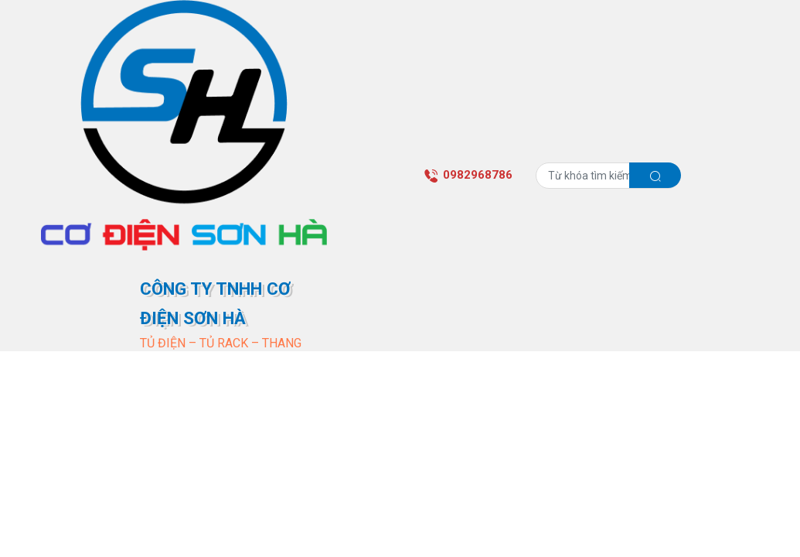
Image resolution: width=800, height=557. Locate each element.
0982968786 (468, 175)
